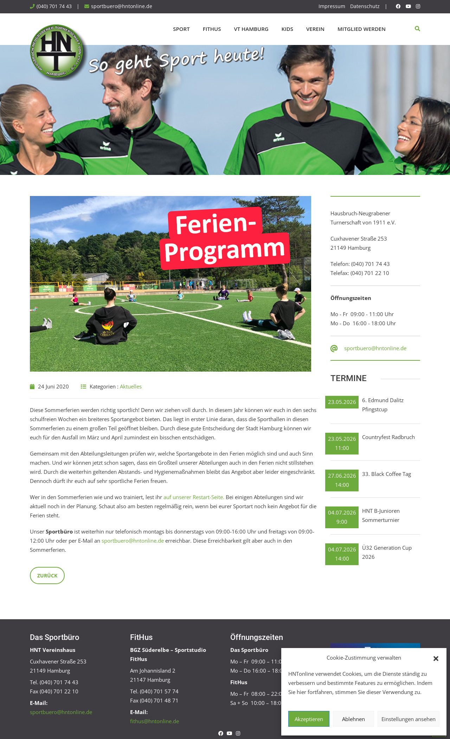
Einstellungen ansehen (408, 718)
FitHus (212, 28)
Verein (315, 28)
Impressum (332, 6)
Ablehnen (353, 718)
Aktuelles (131, 386)
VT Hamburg (251, 28)
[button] (435, 657)
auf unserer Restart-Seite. (193, 497)
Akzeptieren (309, 718)
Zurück (47, 575)
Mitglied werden (362, 28)
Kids (287, 28)
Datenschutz (365, 6)
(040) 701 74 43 (54, 6)
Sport (181, 28)
